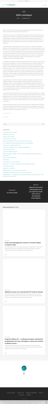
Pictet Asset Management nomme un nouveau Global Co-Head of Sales (17, 141)
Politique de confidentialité (31, 392)
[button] (45, 5)
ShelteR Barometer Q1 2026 (8, 134)
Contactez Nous (20, 392)
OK (40, 402)
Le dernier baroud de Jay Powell (9, 138)
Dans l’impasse (6, 159)
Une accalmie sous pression (8, 166)
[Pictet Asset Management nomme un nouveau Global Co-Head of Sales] (24, 232)
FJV (5, 302)
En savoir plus (35, 402)
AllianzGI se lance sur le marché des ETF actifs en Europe (14, 170)
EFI (18, 18)
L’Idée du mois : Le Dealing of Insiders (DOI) (12, 145)
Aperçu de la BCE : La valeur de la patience (11, 161)
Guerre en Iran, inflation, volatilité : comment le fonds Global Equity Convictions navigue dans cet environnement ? (22, 154)
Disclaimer (41, 392)
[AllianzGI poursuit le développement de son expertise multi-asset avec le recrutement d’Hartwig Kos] (36, 192)
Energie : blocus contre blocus (9, 168)
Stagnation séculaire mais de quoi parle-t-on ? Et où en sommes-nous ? (17, 172)
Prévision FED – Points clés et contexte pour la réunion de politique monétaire (18, 164)
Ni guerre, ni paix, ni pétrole (8, 136)
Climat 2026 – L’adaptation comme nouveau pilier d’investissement (16, 147)
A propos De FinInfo (11, 392)
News (24, 11)
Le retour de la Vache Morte (8, 149)
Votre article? (21, 395)
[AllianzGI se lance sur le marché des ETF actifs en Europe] (24, 281)
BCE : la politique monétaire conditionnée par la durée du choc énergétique (18, 143)
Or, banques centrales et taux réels (10, 132)
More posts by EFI (24, 378)
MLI (5, 254)
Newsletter (28, 395)
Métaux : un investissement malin (9, 157)
